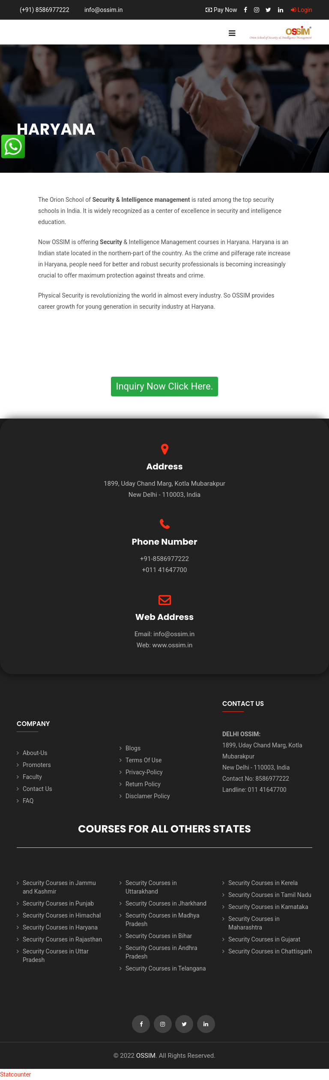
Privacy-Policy (144, 772)
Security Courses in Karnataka (268, 906)
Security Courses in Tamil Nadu (269, 894)
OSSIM (146, 1055)
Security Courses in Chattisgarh (270, 951)
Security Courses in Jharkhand (166, 903)
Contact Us (37, 788)
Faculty (32, 776)
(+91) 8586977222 (44, 9)
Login (301, 9)
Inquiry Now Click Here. (164, 386)
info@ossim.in (103, 9)
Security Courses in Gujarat (264, 939)
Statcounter (15, 1074)
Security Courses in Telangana (166, 968)
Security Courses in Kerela (263, 882)
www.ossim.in (173, 645)
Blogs (133, 748)
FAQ (28, 800)
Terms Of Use (144, 760)
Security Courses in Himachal (62, 915)
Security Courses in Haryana (60, 927)
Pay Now (221, 9)
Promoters (37, 764)
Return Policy (143, 784)
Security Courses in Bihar (159, 935)
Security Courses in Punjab (58, 903)
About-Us (35, 753)
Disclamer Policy (148, 796)
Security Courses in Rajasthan (62, 939)
